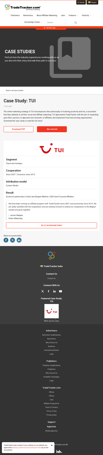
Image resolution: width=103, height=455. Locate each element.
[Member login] (51, 27)
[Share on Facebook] (6, 240)
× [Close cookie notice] (52, 445)
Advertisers (28, 15)
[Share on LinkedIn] (19, 240)
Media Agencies (51, 431)
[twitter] (42, 291)
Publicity (86, 15)
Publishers (15, 15)
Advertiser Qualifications (51, 335)
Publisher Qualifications (51, 365)
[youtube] (60, 291)
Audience (51, 346)
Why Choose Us (51, 343)
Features (73, 15)
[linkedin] (54, 291)
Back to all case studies (13, 90)
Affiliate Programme (51, 403)
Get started (52, 129)
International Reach (51, 350)
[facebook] (48, 291)
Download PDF (18, 129)
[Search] (61, 22)
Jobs (63, 15)
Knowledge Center (33, 22)
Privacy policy (51, 415)
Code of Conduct (51, 407)
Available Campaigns (51, 377)
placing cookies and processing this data (27, 447)
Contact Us (51, 278)
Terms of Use (51, 411)
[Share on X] (12, 240)
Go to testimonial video (51, 225)
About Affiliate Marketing (47, 15)
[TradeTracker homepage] (23, 7)
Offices (51, 392)
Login (52, 354)
